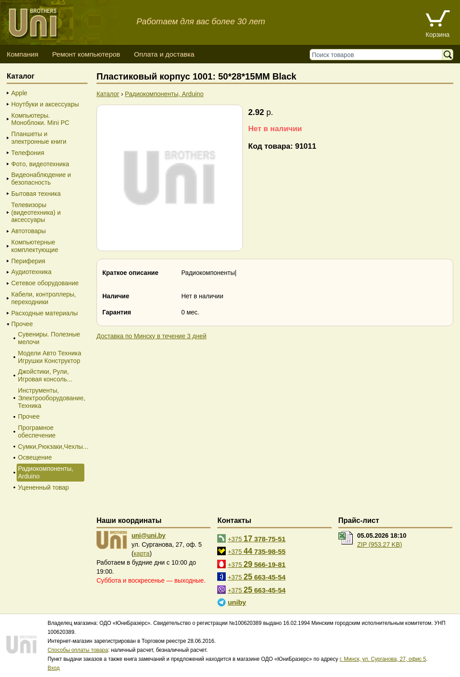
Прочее (22, 323)
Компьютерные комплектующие (34, 246)
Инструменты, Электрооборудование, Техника (50, 398)
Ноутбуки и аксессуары (45, 104)
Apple (19, 93)
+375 (256, 538)
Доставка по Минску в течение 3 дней (151, 336)
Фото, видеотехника (40, 164)
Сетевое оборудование (45, 283)
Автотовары (28, 231)
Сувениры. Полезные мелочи (49, 338)
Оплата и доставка (164, 54)
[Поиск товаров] (378, 54)
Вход (54, 668)
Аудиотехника (31, 271)
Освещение (35, 457)
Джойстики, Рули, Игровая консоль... (45, 375)
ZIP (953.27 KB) (379, 544)
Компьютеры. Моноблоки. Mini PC (40, 119)
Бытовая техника (36, 193)
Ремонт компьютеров (86, 54)
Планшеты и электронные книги (38, 137)
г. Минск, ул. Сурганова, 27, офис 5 (383, 659)
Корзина (437, 34)
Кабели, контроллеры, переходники (43, 298)
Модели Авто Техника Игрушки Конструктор (49, 357)
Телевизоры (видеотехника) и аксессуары (36, 212)
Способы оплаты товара (78, 650)
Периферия (28, 261)
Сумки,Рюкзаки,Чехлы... (50, 446)
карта (142, 553)
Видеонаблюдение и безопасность (41, 178)
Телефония (27, 152)
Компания (22, 54)
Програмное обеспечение (37, 431)
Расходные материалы (44, 313)
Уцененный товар (43, 487)
